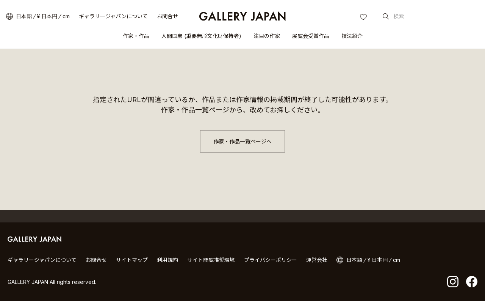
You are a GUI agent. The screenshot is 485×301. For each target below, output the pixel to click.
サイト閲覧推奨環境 (211, 260)
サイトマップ (132, 260)
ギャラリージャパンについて (113, 16)
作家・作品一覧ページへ (242, 141)
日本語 (24, 16)
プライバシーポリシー (270, 260)
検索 (398, 16)
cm (66, 16)
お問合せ (167, 16)
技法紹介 (352, 36)
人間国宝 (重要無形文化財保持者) (201, 36)
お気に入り (364, 18)
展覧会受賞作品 (310, 36)
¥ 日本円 (47, 16)
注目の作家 (266, 36)
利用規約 (167, 260)
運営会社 (316, 260)
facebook (471, 281)
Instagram (452, 281)
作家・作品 (136, 36)
